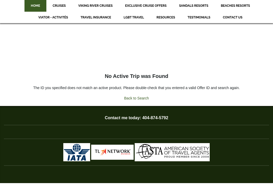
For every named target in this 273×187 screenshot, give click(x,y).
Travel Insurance (95, 17)
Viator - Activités (53, 17)
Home (35, 6)
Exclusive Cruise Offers (145, 6)
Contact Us (232, 17)
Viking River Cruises (95, 6)
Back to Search (136, 98)
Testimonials (199, 17)
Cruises (59, 6)
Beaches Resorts (235, 6)
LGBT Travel (133, 17)
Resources (166, 17)
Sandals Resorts (193, 6)
